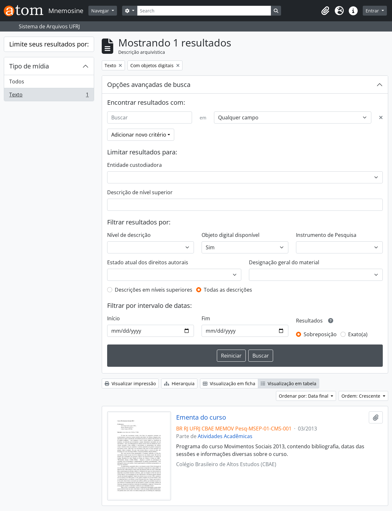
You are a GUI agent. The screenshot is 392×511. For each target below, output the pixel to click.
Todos (16, 81)
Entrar (373, 11)
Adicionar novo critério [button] (138, 134)
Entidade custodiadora (134, 164)
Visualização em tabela (288, 383)
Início (113, 318)
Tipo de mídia (29, 66)
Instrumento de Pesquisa (326, 234)
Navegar (100, 11)
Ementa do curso (201, 417)
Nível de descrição (129, 234)
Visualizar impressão (130, 383)
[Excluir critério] (381, 117)
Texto (49, 96)
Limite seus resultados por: (49, 44)
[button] (325, 11)
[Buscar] (149, 117)
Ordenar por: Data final (304, 396)
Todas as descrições (228, 289)
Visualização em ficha (229, 383)
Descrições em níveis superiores (153, 289)
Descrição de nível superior (140, 192)
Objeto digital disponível (230, 234)
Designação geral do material (284, 262)
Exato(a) (358, 334)
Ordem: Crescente (361, 396)
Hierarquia (179, 383)
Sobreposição (320, 334)
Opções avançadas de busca (148, 84)
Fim (206, 318)
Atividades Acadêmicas (225, 436)
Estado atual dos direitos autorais (147, 262)
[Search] (204, 11)
